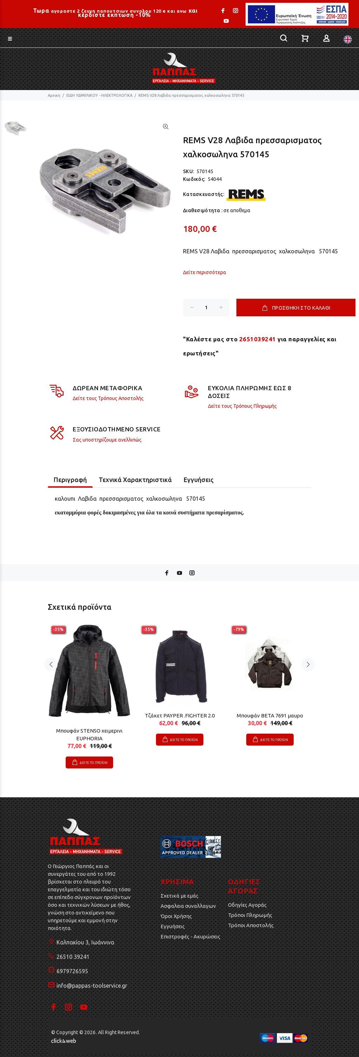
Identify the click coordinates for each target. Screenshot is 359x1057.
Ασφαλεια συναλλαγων (188, 906)
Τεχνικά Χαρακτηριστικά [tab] (135, 479)
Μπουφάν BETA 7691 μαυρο (270, 716)
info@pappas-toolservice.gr (92, 985)
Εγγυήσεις (173, 926)
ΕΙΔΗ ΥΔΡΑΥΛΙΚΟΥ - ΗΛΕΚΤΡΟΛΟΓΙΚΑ (99, 95)
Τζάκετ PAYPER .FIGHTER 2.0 (180, 716)
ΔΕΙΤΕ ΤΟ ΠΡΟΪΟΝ (93, 763)
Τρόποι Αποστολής (251, 925)
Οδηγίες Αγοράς (247, 905)
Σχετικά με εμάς (179, 896)
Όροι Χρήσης (176, 916)
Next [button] (308, 664)
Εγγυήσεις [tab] (199, 479)
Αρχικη (54, 95)
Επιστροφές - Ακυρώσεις (190, 936)
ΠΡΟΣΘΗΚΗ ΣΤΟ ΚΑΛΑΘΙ (295, 307)
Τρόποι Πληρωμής (250, 915)
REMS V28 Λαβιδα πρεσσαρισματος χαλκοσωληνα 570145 (191, 95)
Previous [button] (51, 664)
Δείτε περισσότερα (204, 272)
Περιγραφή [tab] (70, 479)
